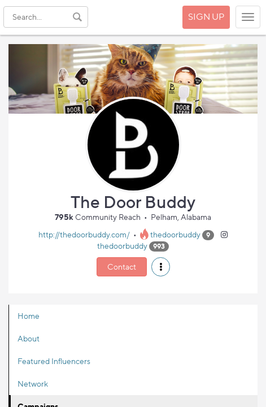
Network (33, 383)
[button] (160, 266)
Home (29, 316)
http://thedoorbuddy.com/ (84, 234)
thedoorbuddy (175, 234)
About (29, 338)
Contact (121, 266)
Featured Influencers (54, 361)
